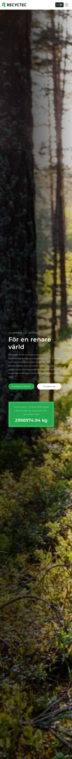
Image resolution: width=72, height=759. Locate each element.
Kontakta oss (49, 386)
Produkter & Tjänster (21, 386)
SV (59, 5)
